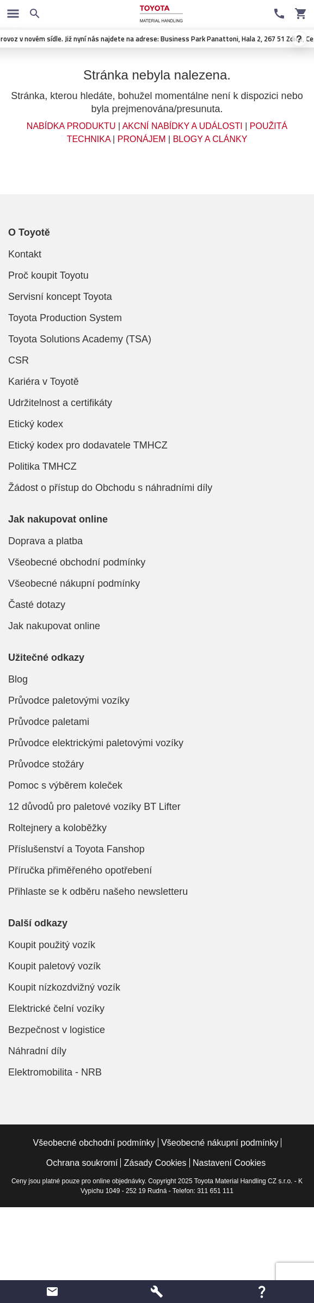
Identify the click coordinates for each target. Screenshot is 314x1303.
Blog (18, 679)
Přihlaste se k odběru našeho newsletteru (98, 891)
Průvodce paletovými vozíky (69, 700)
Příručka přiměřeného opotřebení (80, 870)
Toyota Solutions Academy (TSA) (79, 339)
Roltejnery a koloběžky (57, 827)
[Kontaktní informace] (279, 13)
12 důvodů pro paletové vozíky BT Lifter (94, 806)
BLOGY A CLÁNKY (210, 139)
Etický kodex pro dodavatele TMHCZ (88, 445)
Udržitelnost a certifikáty (60, 402)
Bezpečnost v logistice (56, 1029)
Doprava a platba (45, 541)
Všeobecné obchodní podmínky (76, 562)
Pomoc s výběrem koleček (65, 785)
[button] (52, 1291)
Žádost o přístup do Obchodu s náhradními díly (110, 487)
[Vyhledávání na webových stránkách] (35, 13)
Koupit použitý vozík (51, 944)
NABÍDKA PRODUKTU (71, 126)
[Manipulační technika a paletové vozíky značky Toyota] (161, 14)
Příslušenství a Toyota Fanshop (76, 849)
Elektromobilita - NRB (55, 1072)
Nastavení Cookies (229, 1162)
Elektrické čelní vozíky (56, 1008)
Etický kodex (35, 424)
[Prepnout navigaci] (13, 13)
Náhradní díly (37, 1051)
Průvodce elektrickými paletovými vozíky (95, 742)
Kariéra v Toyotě (43, 381)
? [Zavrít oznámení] (299, 39)
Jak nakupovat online (54, 625)
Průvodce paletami (48, 721)
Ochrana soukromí (82, 1162)
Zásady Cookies (155, 1162)
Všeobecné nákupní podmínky (74, 583)
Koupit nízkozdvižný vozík (64, 987)
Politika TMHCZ (42, 466)
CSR (18, 360)
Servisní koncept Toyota (60, 296)
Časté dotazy (36, 604)
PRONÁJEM (142, 139)
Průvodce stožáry (46, 764)
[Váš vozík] (301, 13)
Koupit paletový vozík (54, 966)
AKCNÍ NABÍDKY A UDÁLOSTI (182, 126)
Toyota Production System (65, 317)
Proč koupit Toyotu (48, 275)
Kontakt (24, 254)
